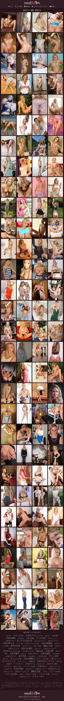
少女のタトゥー (41, 669)
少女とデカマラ (33, 653)
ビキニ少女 (37, 646)
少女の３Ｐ (58, 651)
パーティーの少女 (29, 666)
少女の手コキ (8, 643)
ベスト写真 (18, 6)
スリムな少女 (11, 674)
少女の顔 (55, 636)
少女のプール (54, 669)
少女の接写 (11, 638)
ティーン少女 (19, 643)
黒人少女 (23, 653)
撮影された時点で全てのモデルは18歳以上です (29, 696)
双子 (6, 653)
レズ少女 (5, 646)
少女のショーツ (25, 677)
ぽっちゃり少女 (15, 659)
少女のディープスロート (14, 664)
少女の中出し (21, 638)
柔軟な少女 (36, 671)
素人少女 (47, 635)
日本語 (53, 6)
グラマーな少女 (18, 636)
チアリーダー (38, 676)
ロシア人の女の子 (24, 641)
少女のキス (42, 666)
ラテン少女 (53, 656)
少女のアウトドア (26, 646)
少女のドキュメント (34, 635)
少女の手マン (58, 646)
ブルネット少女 (30, 674)
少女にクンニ (38, 648)
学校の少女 (59, 661)
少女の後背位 (46, 643)
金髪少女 (32, 661)
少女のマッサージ (22, 661)
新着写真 (27, 6)
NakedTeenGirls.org (36, 699)
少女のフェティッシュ (55, 666)
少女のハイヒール (8, 671)
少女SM (21, 674)
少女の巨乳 (18, 669)
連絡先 (43, 696)
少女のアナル (10, 641)
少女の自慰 (30, 638)
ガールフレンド (9, 661)
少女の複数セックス (32, 658)
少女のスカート (11, 656)
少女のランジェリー (53, 638)
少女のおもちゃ (29, 669)
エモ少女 (45, 671)
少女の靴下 (14, 653)
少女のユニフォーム (11, 651)
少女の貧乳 (45, 653)
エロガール (8, 669)
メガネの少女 (41, 656)
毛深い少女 (5, 658)
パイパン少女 (44, 674)
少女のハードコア (50, 648)
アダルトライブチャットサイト (39, 6)
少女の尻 (8, 635)
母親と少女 (48, 646)
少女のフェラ (55, 674)
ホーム (10, 6)
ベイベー (7, 666)
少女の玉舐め (56, 653)
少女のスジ (30, 664)
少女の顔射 (45, 658)
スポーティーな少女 (32, 643)
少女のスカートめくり (40, 641)
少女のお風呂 (26, 648)
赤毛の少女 (15, 646)
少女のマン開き (52, 664)
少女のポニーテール (45, 661)
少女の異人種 (31, 656)
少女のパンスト (13, 648)
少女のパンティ (53, 641)
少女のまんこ (58, 643)
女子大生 (22, 656)
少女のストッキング (22, 671)
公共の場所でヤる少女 (28, 651)
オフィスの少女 (54, 671)
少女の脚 (49, 651)
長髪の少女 (39, 651)
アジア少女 (41, 638)
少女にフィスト (55, 659)
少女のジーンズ (41, 664)
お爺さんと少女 (17, 666)
